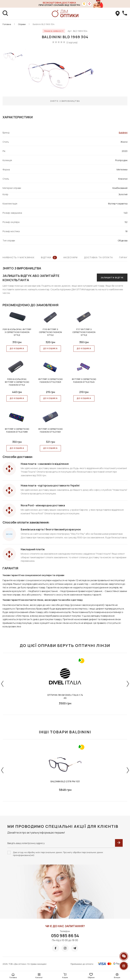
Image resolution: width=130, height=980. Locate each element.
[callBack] (124, 13)
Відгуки (49, 257)
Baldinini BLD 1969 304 (44, 24)
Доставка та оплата (98, 257)
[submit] (119, 843)
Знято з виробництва (65, 101)
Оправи (22, 24)
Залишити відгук (112, 277)
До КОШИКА (17, 348)
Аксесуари (70, 257)
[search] (5, 13)
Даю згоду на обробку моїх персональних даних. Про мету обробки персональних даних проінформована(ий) (58, 854)
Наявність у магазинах (19, 257)
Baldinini (123, 132)
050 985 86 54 (65, 935)
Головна (7, 24)
